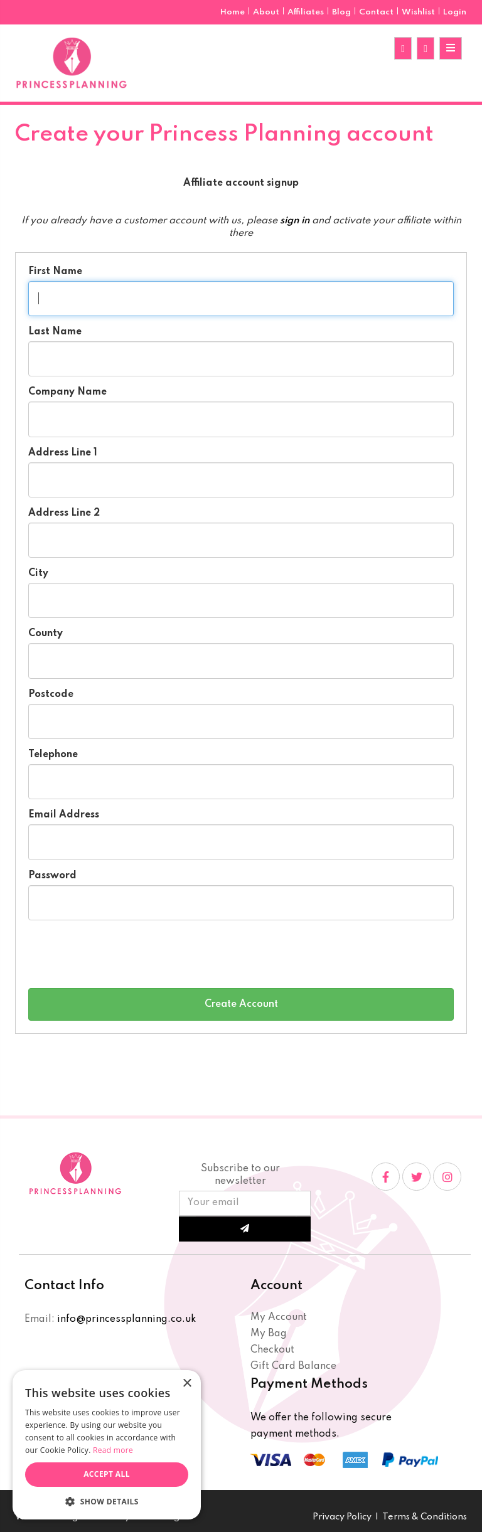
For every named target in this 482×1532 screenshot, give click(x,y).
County (45, 634)
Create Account (241, 1004)
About (267, 12)
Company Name (67, 392)
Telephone (53, 755)
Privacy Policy (342, 1517)
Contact (377, 12)
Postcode (50, 694)
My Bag (268, 1334)
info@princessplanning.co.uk (126, 1319)
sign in (294, 221)
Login (454, 12)
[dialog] (107, 1444)
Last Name (55, 332)
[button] (106, 1501)
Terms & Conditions (424, 1517)
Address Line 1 (62, 453)
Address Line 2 (64, 513)
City (38, 573)
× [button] (186, 1383)
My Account (278, 1317)
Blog (342, 12)
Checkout (272, 1350)
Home (233, 12)
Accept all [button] (106, 1474)
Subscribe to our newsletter (240, 1175)
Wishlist (418, 12)
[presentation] (123, 954)
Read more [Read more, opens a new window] (113, 1450)
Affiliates (306, 12)
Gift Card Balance (293, 1366)
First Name (55, 272)
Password (52, 876)
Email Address (63, 815)
